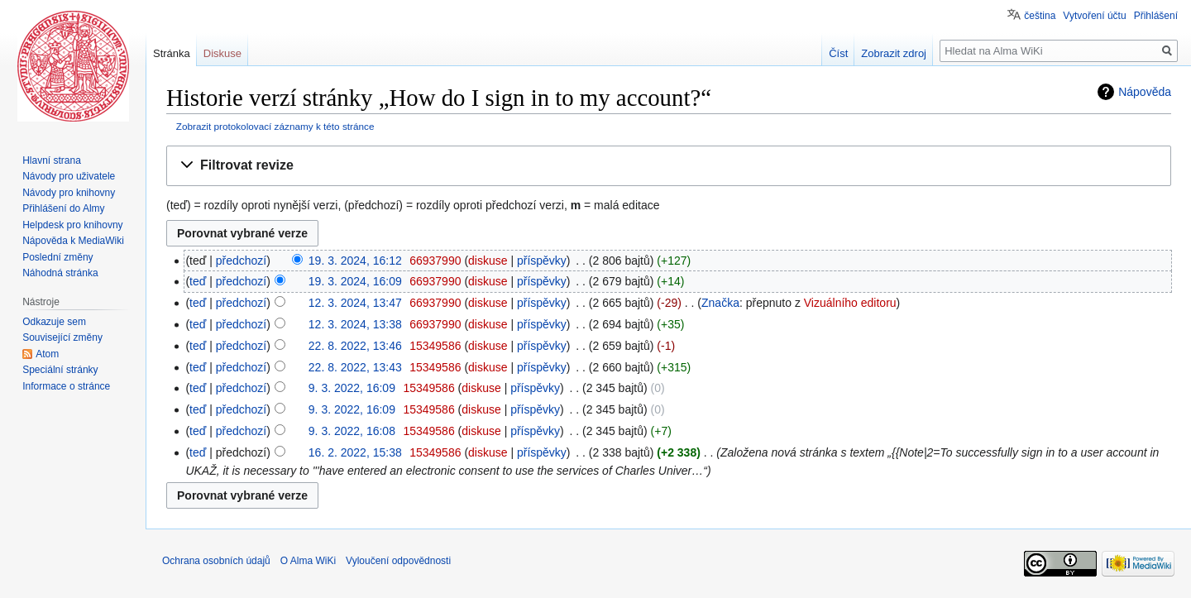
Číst (838, 53)
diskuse (487, 260)
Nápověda (1144, 91)
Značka (720, 302)
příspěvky (542, 260)
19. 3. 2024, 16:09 (355, 281)
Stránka (171, 53)
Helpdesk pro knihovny (72, 225)
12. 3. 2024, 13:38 (355, 324)
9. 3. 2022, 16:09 (352, 388)
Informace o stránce (66, 386)
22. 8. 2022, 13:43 (355, 367)
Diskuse (222, 53)
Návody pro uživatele (68, 176)
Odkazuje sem (54, 322)
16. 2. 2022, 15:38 (355, 452)
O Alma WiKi (308, 561)
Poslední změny (57, 257)
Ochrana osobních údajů (216, 561)
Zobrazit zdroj (893, 53)
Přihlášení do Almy (63, 208)
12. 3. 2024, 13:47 (355, 302)
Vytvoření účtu (1094, 16)
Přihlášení (1156, 16)
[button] (668, 166)
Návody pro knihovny (68, 193)
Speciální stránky (60, 370)
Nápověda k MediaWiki (73, 240)
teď (197, 281)
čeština (1039, 16)
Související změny (62, 337)
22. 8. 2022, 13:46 (355, 345)
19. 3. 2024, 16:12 (355, 260)
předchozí (241, 260)
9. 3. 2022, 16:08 (352, 431)
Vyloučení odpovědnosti (398, 561)
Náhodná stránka (60, 273)
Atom (47, 354)
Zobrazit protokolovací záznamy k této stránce (275, 126)
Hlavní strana (51, 160)
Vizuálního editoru (850, 302)
